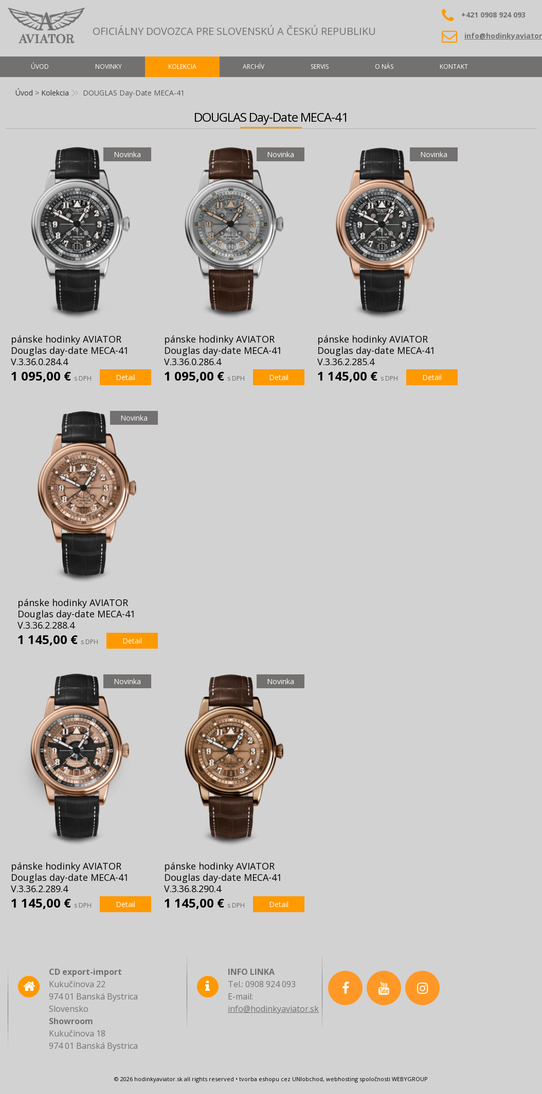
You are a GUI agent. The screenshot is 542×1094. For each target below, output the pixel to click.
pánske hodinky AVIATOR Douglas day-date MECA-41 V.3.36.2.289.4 (70, 877)
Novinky (108, 66)
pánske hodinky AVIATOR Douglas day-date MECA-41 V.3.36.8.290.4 (223, 877)
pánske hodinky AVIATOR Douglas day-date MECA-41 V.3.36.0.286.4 (223, 350)
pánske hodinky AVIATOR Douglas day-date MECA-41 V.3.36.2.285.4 (376, 350)
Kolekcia (55, 93)
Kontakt (454, 66)
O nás (384, 66)
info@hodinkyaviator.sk (273, 1008)
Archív (253, 66)
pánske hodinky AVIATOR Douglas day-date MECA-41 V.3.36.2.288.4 (76, 613)
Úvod (24, 93)
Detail (125, 377)
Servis (320, 66)
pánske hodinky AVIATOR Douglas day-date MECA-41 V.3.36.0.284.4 (70, 350)
